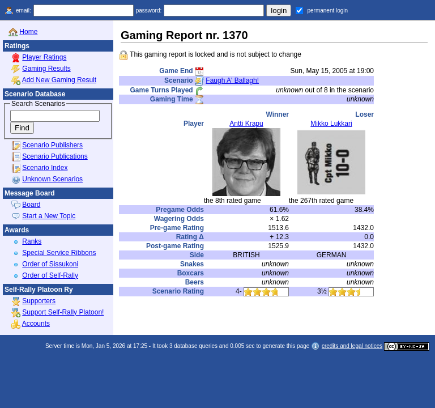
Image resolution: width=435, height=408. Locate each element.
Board (31, 205)
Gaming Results (46, 69)
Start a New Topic (48, 216)
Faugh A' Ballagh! (232, 80)
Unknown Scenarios (52, 179)
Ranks (31, 241)
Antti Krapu (246, 124)
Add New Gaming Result (59, 80)
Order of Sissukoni (50, 264)
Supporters (39, 301)
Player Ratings (44, 57)
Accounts (36, 324)
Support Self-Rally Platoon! (63, 312)
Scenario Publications (54, 156)
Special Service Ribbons (59, 253)
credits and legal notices (352, 346)
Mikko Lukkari (331, 124)
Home (28, 32)
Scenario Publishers (52, 145)
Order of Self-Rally (50, 275)
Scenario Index (44, 168)
